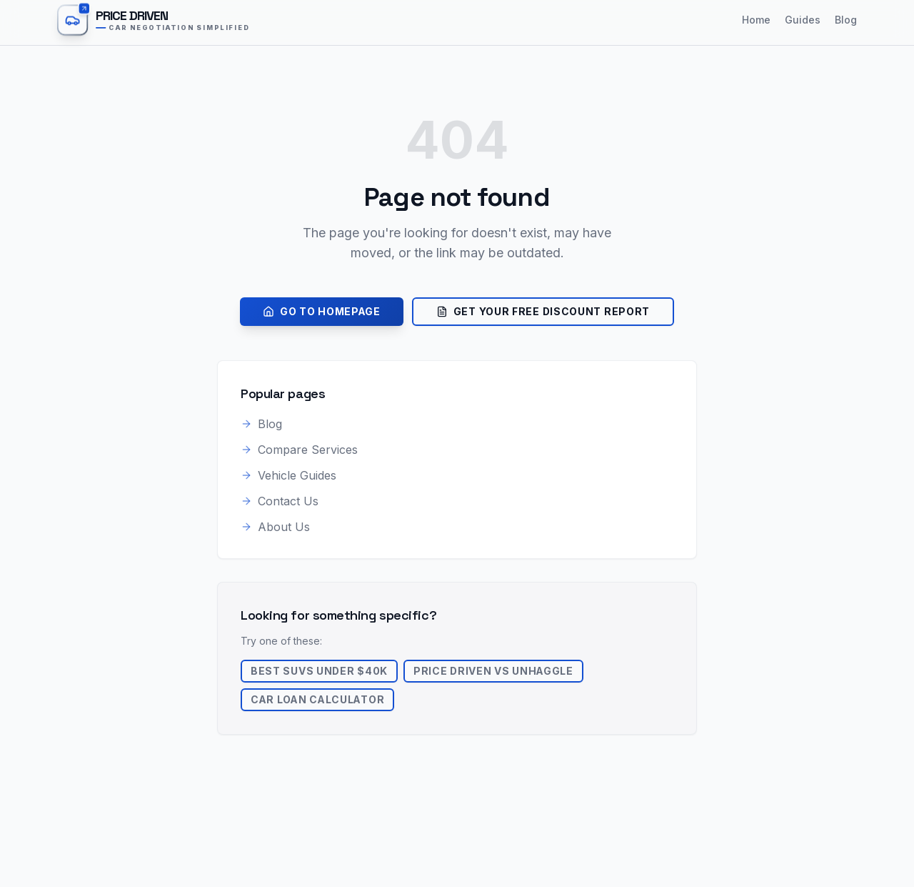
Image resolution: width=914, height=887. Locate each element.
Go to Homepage (321, 311)
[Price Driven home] (164, 20)
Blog (846, 20)
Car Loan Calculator (319, 699)
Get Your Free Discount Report (543, 311)
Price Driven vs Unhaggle (495, 671)
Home (756, 20)
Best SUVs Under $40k (319, 671)
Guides (802, 20)
